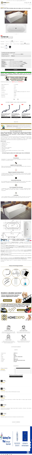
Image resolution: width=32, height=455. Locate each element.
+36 (18, 82)
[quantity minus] (1, 70)
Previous (14, 119)
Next (17, 119)
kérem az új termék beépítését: (16, 61)
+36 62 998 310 (8, 0)
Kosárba (15, 70)
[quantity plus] (4, 70)
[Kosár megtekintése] (30, 3)
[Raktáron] (16, 72)
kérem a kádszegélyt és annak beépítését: (18, 62)
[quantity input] (2, 70)
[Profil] (27, 3)
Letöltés (15, 94)
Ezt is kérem (6, 117)
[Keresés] (29, 3)
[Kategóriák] (25, 3)
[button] (27, 70)
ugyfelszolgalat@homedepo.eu (21, 0)
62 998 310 (21, 82)
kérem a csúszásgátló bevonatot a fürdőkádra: (18, 63)
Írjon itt (13, 82)
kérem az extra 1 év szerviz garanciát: (17, 64)
